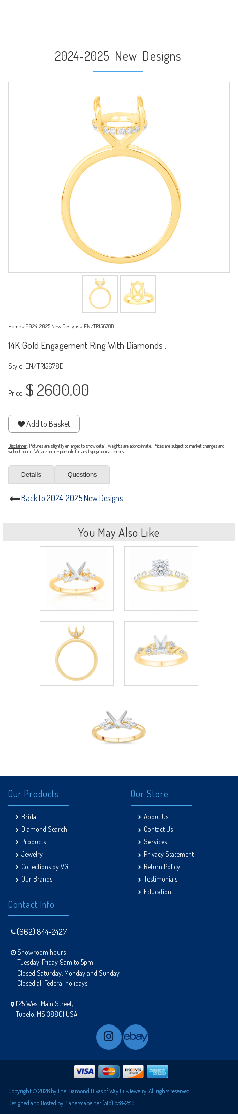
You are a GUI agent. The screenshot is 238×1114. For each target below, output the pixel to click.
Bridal (29, 816)
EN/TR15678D (99, 326)
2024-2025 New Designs (52, 326)
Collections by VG (44, 866)
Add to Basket (44, 424)
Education (157, 891)
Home (14, 326)
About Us (156, 816)
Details (31, 474)
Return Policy (162, 866)
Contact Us (158, 829)
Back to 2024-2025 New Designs (72, 498)
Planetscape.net (82, 1103)
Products (33, 841)
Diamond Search (44, 829)
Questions (82, 474)
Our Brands (36, 878)
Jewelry (32, 853)
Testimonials (160, 878)
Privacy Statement (169, 853)
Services (155, 841)
